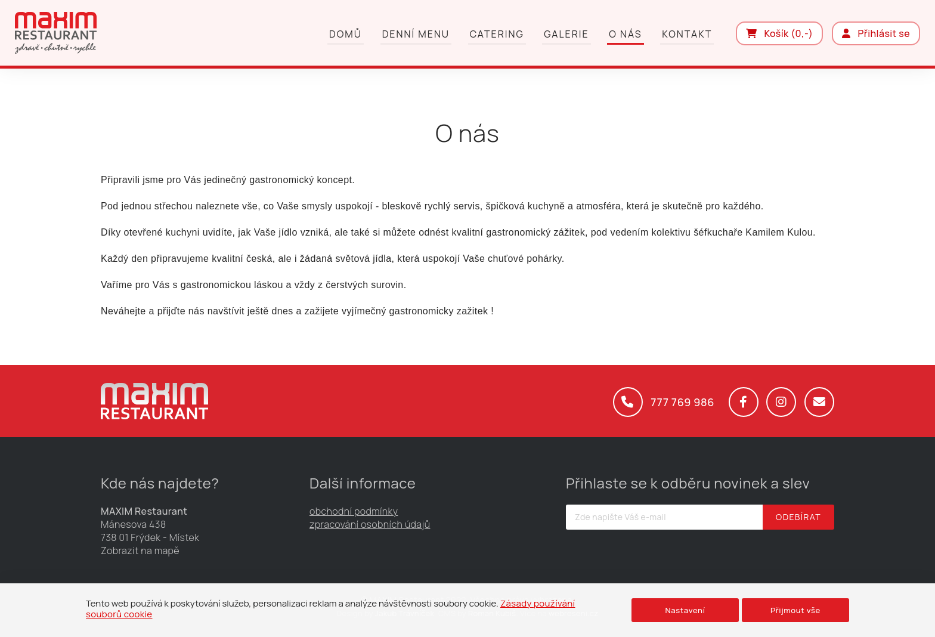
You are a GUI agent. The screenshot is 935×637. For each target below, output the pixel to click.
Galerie (566, 34)
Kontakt (687, 34)
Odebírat (798, 516)
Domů (345, 34)
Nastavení (685, 610)
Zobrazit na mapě (140, 550)
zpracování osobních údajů (369, 524)
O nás (625, 34)
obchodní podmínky (353, 511)
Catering (497, 34)
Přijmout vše (795, 610)
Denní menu (416, 34)
